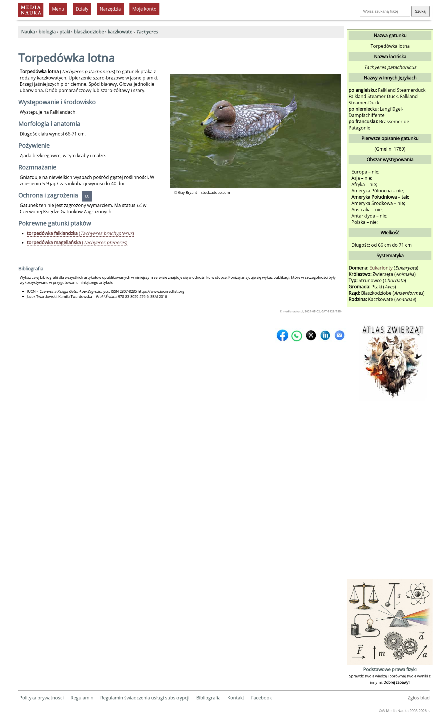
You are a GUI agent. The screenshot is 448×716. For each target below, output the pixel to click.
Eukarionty (381, 268)
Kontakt (235, 698)
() (80, 233)
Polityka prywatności (41, 698)
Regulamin (82, 698)
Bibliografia (208, 698)
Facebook (261, 698)
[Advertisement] (390, 492)
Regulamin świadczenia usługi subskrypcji (144, 698)
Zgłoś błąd (419, 698)
